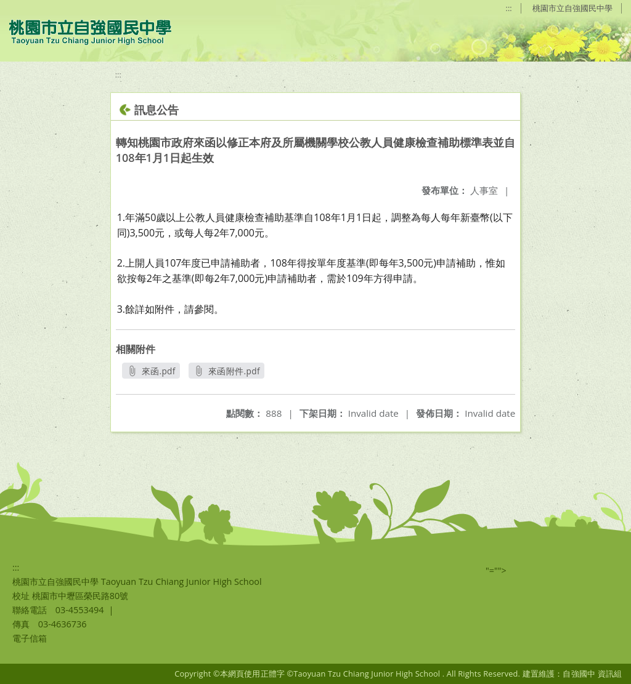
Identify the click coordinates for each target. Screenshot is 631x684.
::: (509, 8)
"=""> (496, 570)
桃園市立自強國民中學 (572, 8)
